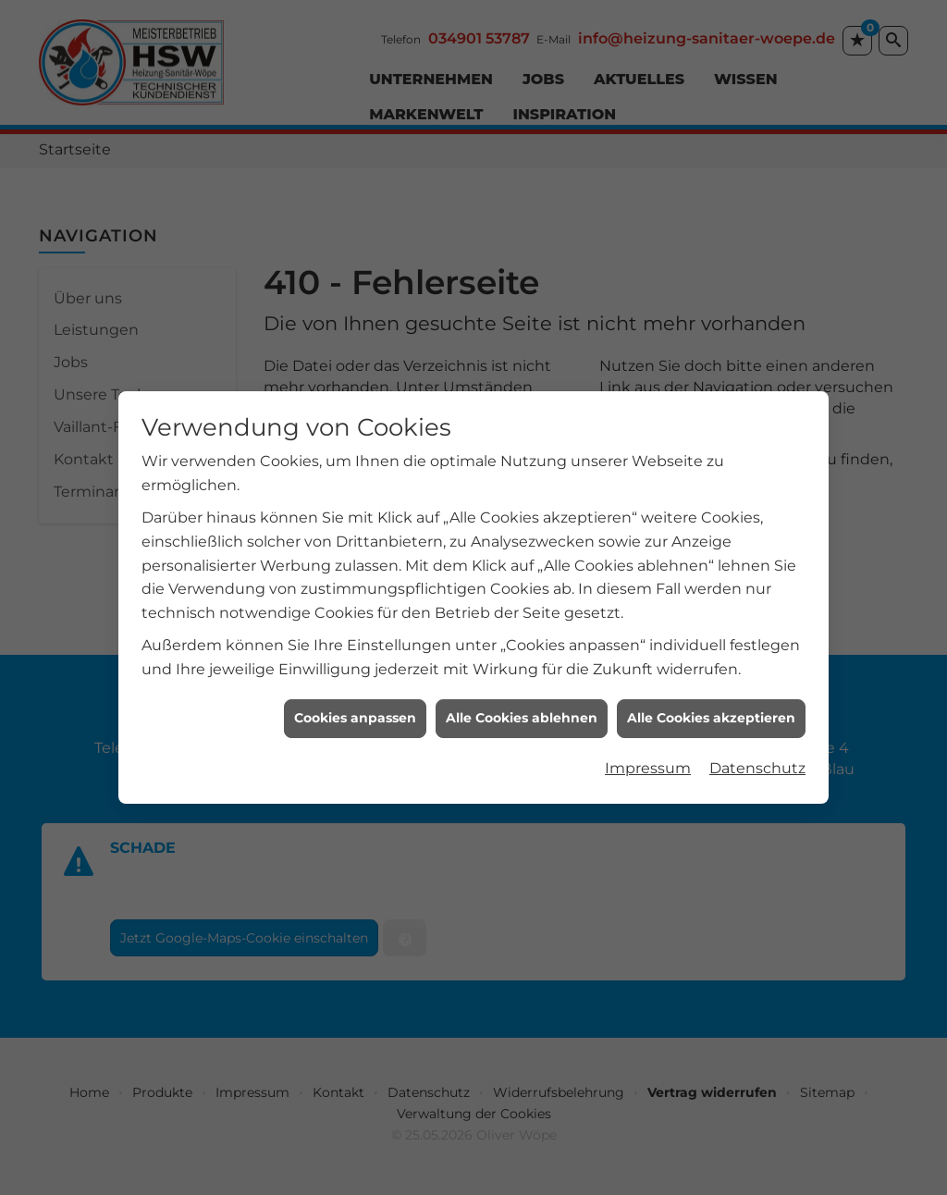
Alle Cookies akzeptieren (711, 711)
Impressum (648, 761)
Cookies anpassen (355, 711)
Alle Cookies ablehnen (521, 711)
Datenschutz (757, 761)
